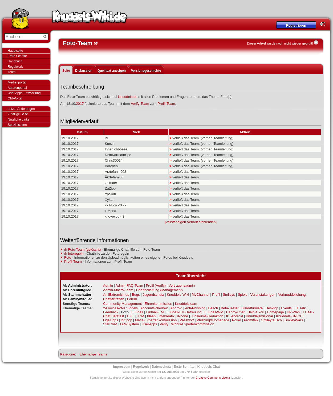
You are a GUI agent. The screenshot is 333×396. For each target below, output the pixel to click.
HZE (130, 316)
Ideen (151, 316)
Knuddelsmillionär (259, 316)
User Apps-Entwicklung (24, 93)
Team (11, 72)
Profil (216, 295)
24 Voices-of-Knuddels (120, 308)
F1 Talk (300, 308)
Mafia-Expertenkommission (156, 320)
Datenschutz (161, 367)
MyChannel (200, 295)
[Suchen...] (23, 37)
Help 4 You (255, 312)
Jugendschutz (153, 295)
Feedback (110, 312)
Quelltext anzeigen (112, 71)
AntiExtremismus (116, 295)
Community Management (122, 304)
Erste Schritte (17, 56)
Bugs (136, 295)
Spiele (242, 295)
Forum (132, 299)
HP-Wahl (293, 312)
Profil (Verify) (156, 285)
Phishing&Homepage (213, 320)
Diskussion (83, 71)
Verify (164, 324)
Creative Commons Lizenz (213, 377)
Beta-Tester (229, 308)
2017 (80, 104)
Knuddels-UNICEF (290, 316)
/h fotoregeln (73, 253)
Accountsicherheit (154, 308)
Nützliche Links (18, 119)
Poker (236, 320)
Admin (108, 285)
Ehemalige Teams (93, 354)
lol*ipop (126, 320)
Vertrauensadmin (182, 285)
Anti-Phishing (195, 308)
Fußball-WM (213, 312)
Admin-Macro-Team (118, 290)
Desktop (272, 308)
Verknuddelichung (292, 295)
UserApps (149, 324)
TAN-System (129, 324)
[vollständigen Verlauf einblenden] (191, 222)
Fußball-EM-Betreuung (184, 312)
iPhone (182, 316)
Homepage (275, 312)
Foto (67, 257)
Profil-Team (166, 104)
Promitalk (251, 320)
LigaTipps (110, 320)
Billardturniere (252, 308)
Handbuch (15, 61)
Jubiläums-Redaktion (207, 316)
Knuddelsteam (186, 304)
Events (286, 308)
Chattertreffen (113, 299)
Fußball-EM (155, 312)
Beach (213, 308)
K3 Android (234, 316)
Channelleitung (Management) (159, 290)
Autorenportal (17, 88)
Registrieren (296, 25)
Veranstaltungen (262, 295)
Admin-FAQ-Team (129, 285)
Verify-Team (140, 104)
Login (324, 24)
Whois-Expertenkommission (192, 324)
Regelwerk (15, 67)
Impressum (121, 367)
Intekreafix (166, 316)
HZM (140, 316)
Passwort (187, 320)
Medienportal (17, 82)
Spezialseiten (17, 125)
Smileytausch (271, 320)
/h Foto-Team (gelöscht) (82, 249)
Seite (66, 71)
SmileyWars (294, 320)
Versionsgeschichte (146, 71)
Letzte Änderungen (21, 109)
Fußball (137, 312)
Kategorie (67, 354)
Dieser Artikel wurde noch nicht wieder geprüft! (280, 43)
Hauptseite (15, 51)
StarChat (110, 324)
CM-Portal (15, 98)
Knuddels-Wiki (89, 18)
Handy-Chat (235, 312)
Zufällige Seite (18, 114)
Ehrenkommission (158, 304)
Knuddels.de (127, 97)
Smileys (229, 295)
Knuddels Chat (208, 367)
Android (176, 308)
